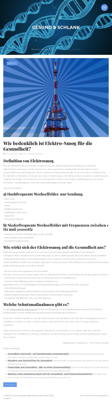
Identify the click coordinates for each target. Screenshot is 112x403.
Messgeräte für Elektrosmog (23, 309)
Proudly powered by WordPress (67, 49)
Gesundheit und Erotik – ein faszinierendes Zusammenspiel (38, 354)
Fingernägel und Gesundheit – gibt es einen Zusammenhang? (39, 367)
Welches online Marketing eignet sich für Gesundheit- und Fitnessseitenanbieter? (50, 374)
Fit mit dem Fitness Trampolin (93, 395)
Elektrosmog (10, 385)
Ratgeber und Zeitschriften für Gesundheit (30, 360)
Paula (23, 154)
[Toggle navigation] (104, 7)
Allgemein (12, 63)
